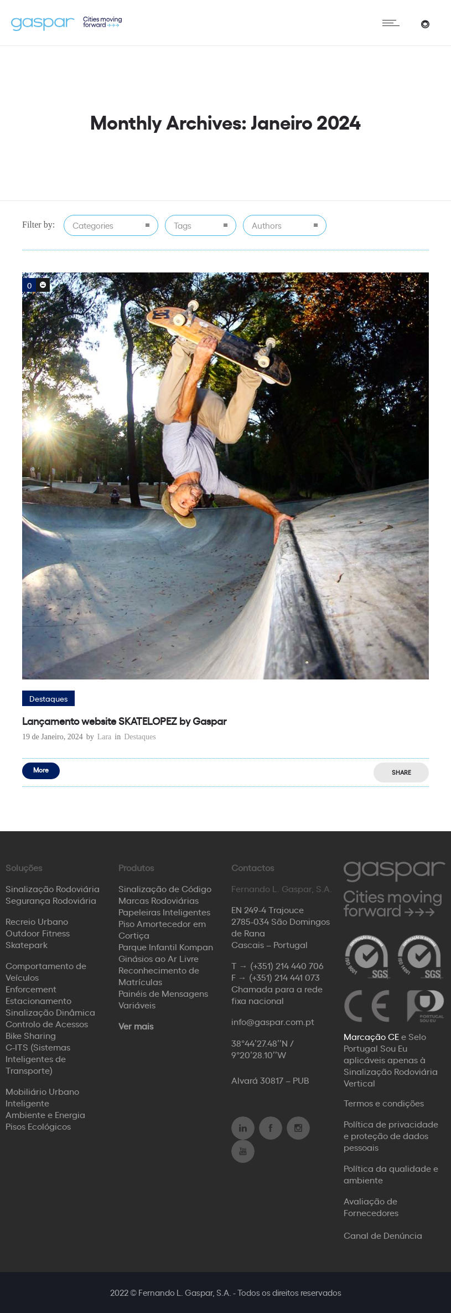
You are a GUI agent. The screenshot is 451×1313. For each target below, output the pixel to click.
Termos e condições (384, 1102)
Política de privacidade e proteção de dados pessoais (391, 1135)
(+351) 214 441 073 (284, 977)
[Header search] (425, 22)
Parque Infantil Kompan (165, 946)
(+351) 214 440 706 (287, 965)
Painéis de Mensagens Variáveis (163, 999)
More (41, 769)
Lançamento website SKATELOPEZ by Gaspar (124, 720)
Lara (104, 737)
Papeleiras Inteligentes (164, 911)
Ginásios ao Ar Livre (158, 958)
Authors (267, 225)
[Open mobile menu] (393, 23)
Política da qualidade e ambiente (391, 1174)
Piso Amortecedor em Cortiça (162, 929)
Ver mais (135, 1025)
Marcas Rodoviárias (158, 900)
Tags (182, 225)
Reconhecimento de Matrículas (158, 975)
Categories (92, 225)
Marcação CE (371, 1036)
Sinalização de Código (164, 888)
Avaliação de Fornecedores (371, 1206)
